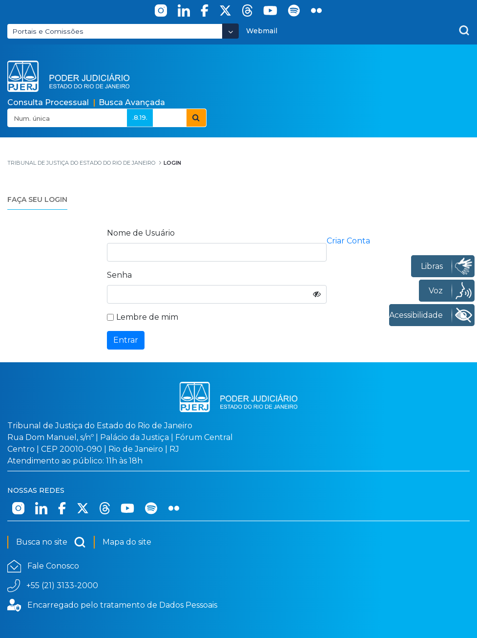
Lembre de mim (142, 317)
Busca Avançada (132, 102)
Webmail (261, 31)
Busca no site (51, 542)
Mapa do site (127, 542)
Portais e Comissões (47, 31)
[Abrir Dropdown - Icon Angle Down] (230, 31)
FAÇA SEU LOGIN (37, 199)
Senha (119, 275)
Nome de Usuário (141, 233)
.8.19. (139, 117)
